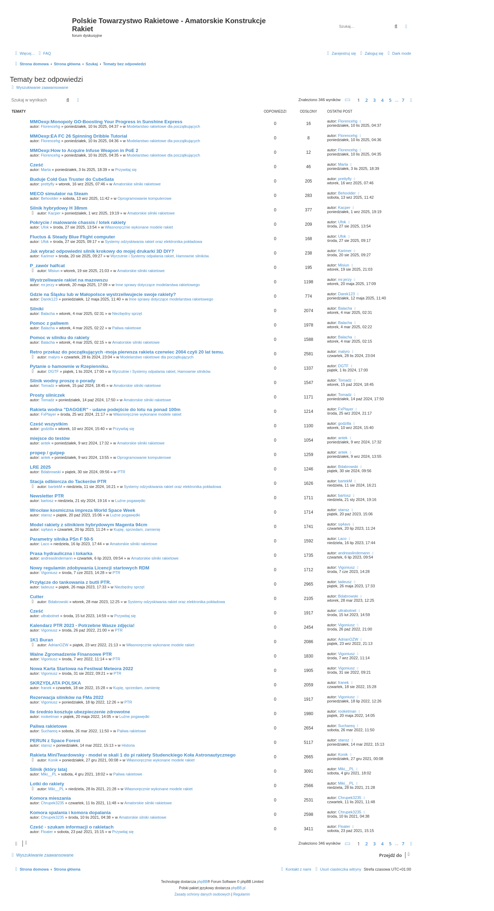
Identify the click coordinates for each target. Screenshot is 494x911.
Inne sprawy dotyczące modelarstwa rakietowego (158, 285)
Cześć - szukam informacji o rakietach (71, 827)
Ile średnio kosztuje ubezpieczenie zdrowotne (80, 711)
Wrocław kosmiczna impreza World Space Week (82, 510)
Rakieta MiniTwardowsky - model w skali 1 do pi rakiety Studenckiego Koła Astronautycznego (133, 755)
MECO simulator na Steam (59, 193)
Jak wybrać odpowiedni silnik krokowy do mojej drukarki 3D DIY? (102, 251)
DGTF (53, 371)
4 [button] (382, 100)
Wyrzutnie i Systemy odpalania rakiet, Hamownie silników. (159, 256)
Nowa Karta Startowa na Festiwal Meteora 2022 (81, 668)
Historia (128, 745)
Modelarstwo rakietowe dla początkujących (163, 126)
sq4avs (47, 529)
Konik (53, 760)
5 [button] (390, 100)
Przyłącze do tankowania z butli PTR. (70, 582)
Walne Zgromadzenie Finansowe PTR (71, 654)
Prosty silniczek (47, 395)
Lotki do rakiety (47, 783)
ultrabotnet (50, 616)
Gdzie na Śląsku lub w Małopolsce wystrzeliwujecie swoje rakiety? (103, 294)
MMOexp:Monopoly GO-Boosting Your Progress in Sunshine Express (106, 121)
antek (45, 443)
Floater (47, 832)
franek (46, 688)
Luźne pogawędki (130, 501)
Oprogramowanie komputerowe (144, 198)
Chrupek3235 (52, 803)
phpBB (202, 882)
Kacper (54, 213)
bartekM (55, 486)
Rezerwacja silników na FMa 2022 (67, 697)
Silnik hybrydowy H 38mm (58, 208)
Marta (46, 169)
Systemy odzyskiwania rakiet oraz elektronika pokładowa (153, 241)
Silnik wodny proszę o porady (62, 380)
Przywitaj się (126, 169)
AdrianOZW (58, 645)
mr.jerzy (47, 285)
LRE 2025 (40, 467)
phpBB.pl (238, 888)
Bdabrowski (51, 472)
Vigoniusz (49, 572)
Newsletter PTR (47, 496)
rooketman (50, 716)
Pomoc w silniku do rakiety (59, 337)
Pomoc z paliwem (49, 323)
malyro (54, 357)
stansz (46, 515)
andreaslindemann (57, 558)
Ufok (45, 227)
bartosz (47, 501)
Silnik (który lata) (48, 769)
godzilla (47, 429)
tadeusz (47, 587)
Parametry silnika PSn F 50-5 (61, 539)
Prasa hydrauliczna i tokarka (61, 553)
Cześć (36, 164)
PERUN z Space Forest (55, 740)
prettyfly (47, 184)
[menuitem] (44, 53)
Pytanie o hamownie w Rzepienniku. (69, 366)
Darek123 (49, 299)
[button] (347, 100)
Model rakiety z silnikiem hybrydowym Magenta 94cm (88, 524)
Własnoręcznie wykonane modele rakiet (139, 227)
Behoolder (49, 198)
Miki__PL (49, 774)
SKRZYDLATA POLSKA (55, 683)
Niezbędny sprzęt (127, 313)
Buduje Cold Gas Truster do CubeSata (72, 179)
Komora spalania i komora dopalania (70, 812)
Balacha (48, 313)
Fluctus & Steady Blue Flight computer (72, 236)
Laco (45, 544)
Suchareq (49, 731)
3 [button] (374, 100)
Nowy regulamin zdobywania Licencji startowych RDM (89, 567)
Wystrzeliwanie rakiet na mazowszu (69, 280)
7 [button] (403, 100)
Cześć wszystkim (49, 424)
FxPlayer (48, 414)
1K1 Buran (41, 639)
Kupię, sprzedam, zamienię (137, 529)
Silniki (37, 308)
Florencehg (50, 126)
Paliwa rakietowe (126, 328)
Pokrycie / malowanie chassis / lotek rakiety (78, 222)
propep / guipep (47, 452)
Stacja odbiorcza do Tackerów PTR (68, 481)
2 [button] (366, 100)
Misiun (53, 271)
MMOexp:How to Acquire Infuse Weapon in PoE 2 (84, 150)
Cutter (37, 596)
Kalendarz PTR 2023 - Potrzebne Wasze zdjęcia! (82, 625)
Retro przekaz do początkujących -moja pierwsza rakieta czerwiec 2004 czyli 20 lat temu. (127, 352)
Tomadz (47, 385)
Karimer (47, 256)
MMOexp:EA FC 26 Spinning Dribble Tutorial (78, 136)
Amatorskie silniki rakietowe (137, 184)
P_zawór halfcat (47, 265)
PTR (121, 472)
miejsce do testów (50, 438)
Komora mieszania (50, 798)
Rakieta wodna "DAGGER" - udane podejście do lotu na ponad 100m (105, 409)
